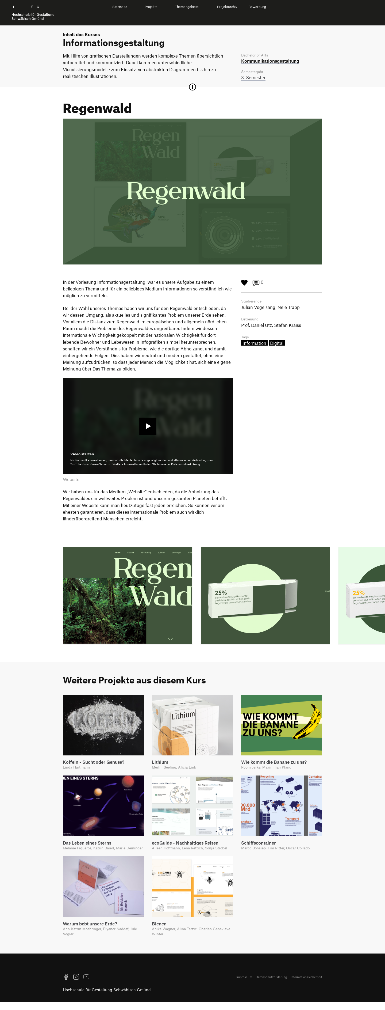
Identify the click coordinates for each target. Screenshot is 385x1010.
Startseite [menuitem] (119, 7)
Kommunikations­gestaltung (270, 61)
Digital (276, 344)
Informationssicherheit (306, 985)
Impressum (244, 985)
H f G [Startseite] (33, 13)
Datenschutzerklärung (185, 465)
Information (254, 344)
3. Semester (253, 78)
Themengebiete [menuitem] (187, 7)
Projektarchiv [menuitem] (227, 7)
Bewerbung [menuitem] (257, 7)
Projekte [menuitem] (151, 7)
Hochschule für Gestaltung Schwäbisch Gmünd (107, 997)
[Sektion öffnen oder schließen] (192, 88)
